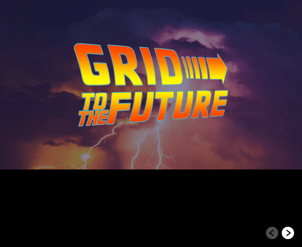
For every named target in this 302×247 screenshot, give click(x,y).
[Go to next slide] (287, 232)
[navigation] (280, 233)
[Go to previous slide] (272, 232)
